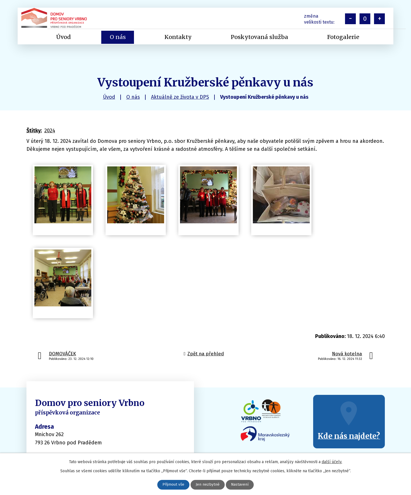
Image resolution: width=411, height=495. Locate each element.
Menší (350, 18)
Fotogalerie (343, 37)
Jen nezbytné (208, 484)
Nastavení (240, 484)
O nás (133, 97)
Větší (379, 18)
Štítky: (34, 130)
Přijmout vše (173, 484)
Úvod (109, 97)
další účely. (332, 461)
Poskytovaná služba (259, 37)
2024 (49, 130)
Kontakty (178, 37)
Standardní (365, 18)
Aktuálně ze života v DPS (180, 97)
